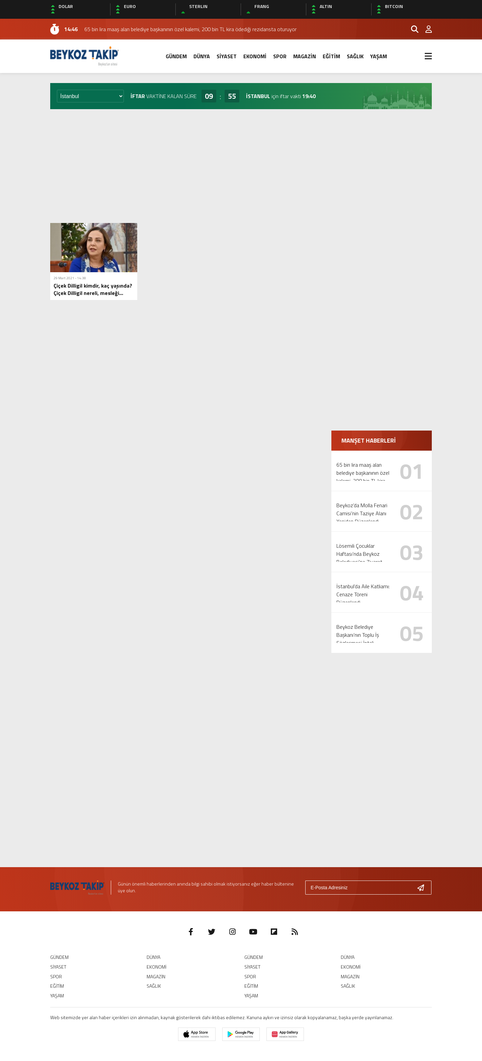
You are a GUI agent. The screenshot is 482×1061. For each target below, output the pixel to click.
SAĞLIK (355, 56)
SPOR (280, 56)
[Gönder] (423, 888)
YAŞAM (378, 56)
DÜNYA (201, 56)
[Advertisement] (241, 166)
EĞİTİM (331, 56)
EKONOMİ (254, 56)
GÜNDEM (176, 56)
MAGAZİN (304, 56)
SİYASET (227, 56)
